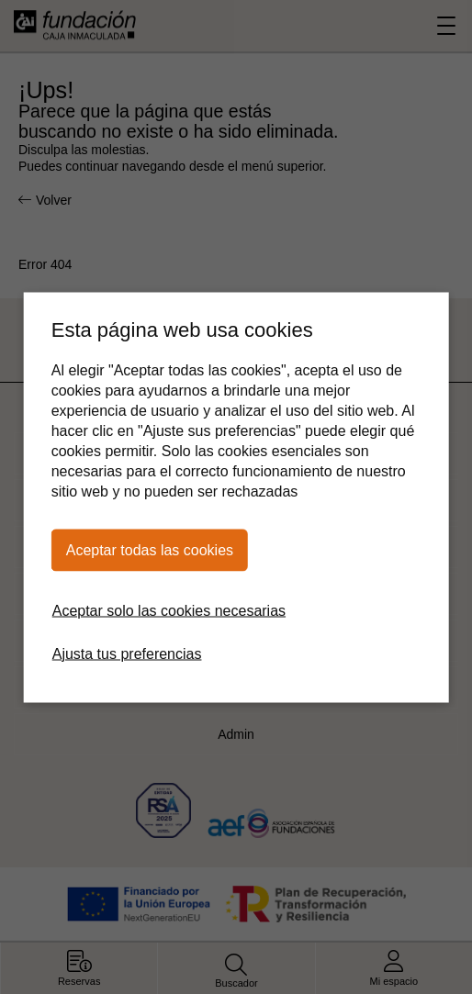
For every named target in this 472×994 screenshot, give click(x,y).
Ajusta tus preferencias (127, 653)
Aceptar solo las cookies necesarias (169, 610)
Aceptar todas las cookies (149, 549)
